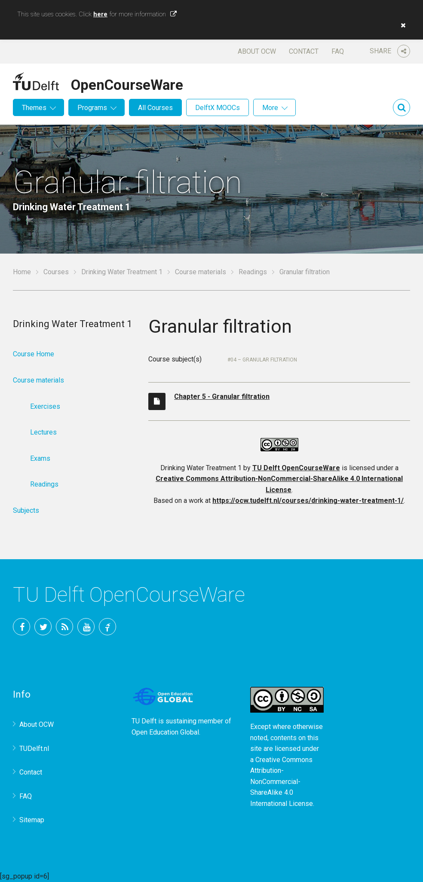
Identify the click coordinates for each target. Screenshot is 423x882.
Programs (92, 108)
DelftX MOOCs (217, 108)
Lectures (43, 432)
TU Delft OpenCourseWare (296, 468)
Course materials (200, 272)
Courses (56, 272)
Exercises (45, 406)
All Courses (155, 108)
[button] (401, 25)
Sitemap (31, 820)
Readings (253, 272)
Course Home (33, 354)
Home (22, 272)
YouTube (86, 626)
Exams (40, 458)
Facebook (21, 626)
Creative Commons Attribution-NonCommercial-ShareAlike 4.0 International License (281, 782)
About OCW (257, 51)
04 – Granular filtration (263, 360)
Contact (304, 51)
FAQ (337, 51)
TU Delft (107, 626)
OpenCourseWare (127, 83)
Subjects (26, 510)
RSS (64, 626)
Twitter (43, 626)
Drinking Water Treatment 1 (121, 272)
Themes (34, 108)
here (100, 14)
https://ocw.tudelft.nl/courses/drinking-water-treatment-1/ (308, 500)
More (270, 108)
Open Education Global (165, 732)
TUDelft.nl (34, 748)
